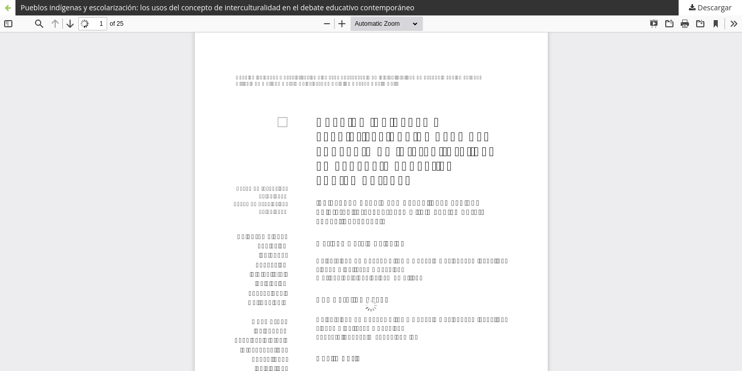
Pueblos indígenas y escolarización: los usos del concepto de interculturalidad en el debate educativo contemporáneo (217, 7)
